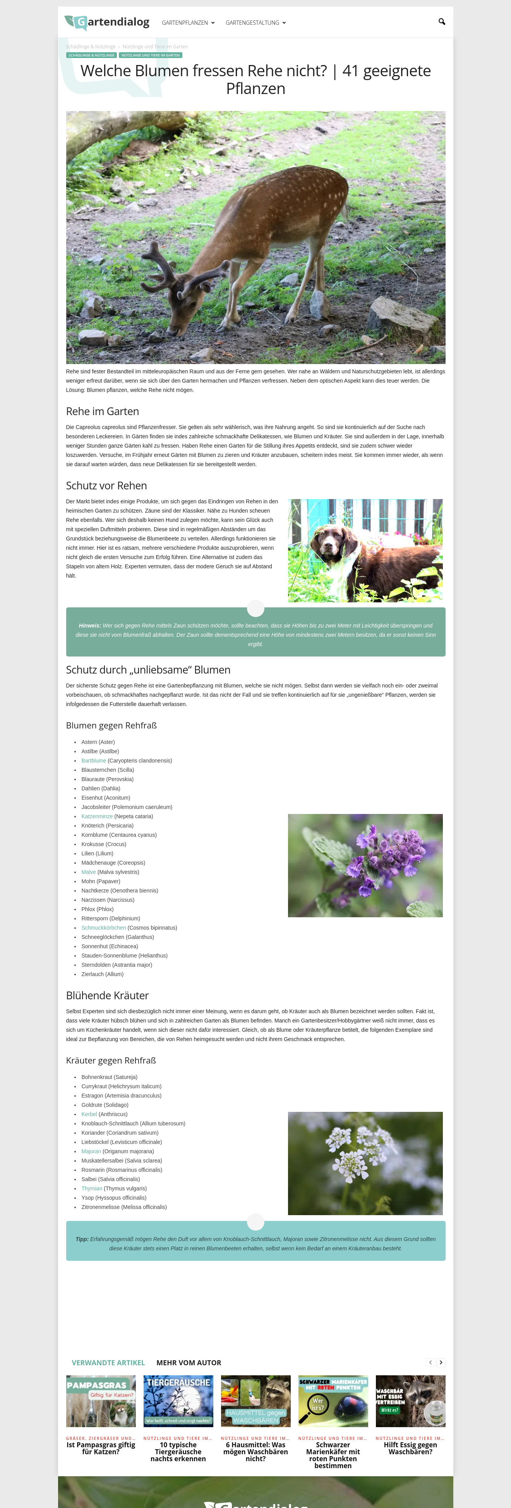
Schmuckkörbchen (104, 928)
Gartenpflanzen (188, 22)
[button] (441, 22)
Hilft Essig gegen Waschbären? (410, 1448)
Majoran (91, 1151)
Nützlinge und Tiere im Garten (151, 55)
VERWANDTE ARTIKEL (109, 1362)
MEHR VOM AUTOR (188, 1362)
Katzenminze (97, 816)
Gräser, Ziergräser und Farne (101, 1438)
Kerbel (89, 1114)
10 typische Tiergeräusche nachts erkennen (178, 1451)
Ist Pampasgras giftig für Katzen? (101, 1448)
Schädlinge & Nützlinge (91, 46)
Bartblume (94, 760)
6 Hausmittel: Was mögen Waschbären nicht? (255, 1451)
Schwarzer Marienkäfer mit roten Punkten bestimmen (333, 1455)
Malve (89, 872)
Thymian (92, 1188)
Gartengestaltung (256, 22)
